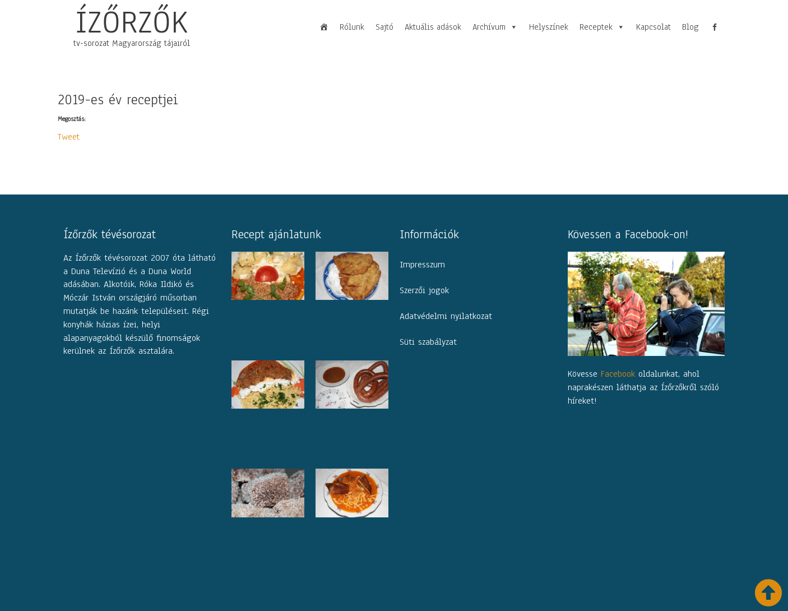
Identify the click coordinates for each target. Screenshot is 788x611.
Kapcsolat (653, 27)
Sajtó (384, 27)
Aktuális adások (433, 27)
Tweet (69, 135)
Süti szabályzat (428, 342)
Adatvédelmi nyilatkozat (446, 316)
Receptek (602, 27)
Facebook (618, 373)
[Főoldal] (324, 27)
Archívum (495, 27)
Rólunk (352, 27)
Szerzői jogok (424, 290)
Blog (690, 27)
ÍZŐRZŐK (131, 22)
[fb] (714, 27)
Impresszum (422, 264)
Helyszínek (548, 27)
